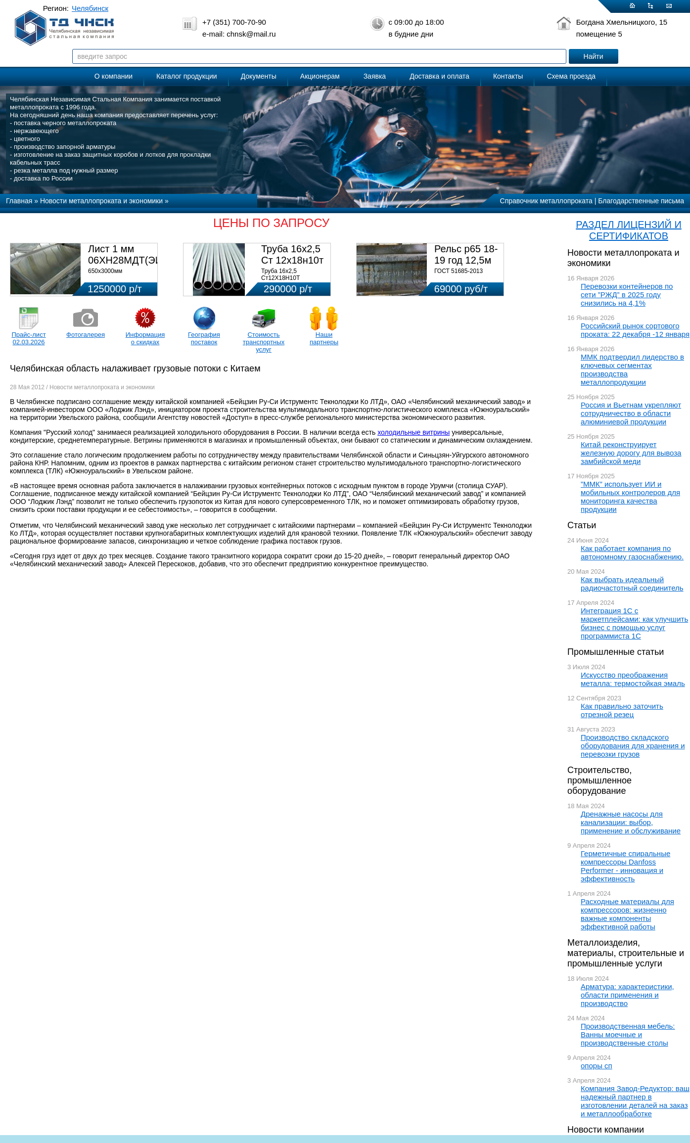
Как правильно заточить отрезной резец (622, 710)
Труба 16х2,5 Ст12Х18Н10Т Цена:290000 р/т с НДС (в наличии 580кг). (293, 281)
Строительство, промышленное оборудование (599, 780)
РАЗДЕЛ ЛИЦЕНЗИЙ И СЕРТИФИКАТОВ (629, 230)
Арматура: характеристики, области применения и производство (627, 994)
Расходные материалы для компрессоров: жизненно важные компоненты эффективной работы (627, 914)
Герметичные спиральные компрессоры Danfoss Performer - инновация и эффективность (625, 866)
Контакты (508, 76)
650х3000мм (105, 271)
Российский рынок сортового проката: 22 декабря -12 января (635, 329)
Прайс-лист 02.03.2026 (28, 338)
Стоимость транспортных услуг (263, 342)
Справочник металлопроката (546, 201)
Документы (258, 76)
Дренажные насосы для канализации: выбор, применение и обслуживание (631, 822)
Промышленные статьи (615, 652)
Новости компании (605, 1130)
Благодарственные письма (641, 201)
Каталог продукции (186, 76)
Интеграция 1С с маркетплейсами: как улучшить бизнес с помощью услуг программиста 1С (634, 623)
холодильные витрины (413, 432)
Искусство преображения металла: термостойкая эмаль (633, 679)
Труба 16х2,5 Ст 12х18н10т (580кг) (292, 260)
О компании (113, 76)
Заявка (375, 76)
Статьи (581, 525)
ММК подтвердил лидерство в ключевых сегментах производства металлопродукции (632, 369)
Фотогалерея (85, 334)
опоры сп (596, 1065)
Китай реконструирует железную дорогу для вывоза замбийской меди (631, 452)
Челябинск (90, 8)
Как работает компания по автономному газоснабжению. (632, 552)
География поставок (204, 338)
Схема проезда (571, 76)
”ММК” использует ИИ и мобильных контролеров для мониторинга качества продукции (630, 496)
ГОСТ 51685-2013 (458, 271)
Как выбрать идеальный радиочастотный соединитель (632, 583)
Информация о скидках (145, 338)
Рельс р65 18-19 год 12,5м (466, 254)
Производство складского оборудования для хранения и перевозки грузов (633, 745)
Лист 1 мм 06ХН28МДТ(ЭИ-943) (136, 254)
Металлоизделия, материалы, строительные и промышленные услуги (625, 953)
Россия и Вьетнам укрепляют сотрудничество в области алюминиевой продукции (631, 413)
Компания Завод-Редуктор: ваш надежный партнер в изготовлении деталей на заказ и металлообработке (635, 1101)
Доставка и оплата (439, 76)
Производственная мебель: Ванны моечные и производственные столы (628, 1034)
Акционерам (320, 76)
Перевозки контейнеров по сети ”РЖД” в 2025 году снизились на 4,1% (627, 294)
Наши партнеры (324, 338)
